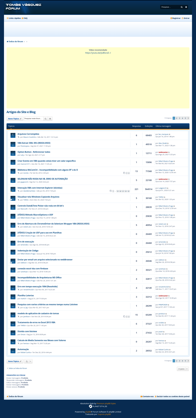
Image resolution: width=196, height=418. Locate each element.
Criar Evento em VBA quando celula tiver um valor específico (47, 160)
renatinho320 (28, 289)
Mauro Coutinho (29, 137)
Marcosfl (24, 209)
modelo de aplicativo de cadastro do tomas (38, 313)
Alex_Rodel (163, 143)
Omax (23, 334)
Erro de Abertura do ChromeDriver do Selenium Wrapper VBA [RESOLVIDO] (53, 223)
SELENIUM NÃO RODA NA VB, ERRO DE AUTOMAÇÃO (43, 178)
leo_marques (164, 134)
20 (120, 191)
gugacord (24, 182)
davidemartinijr (29, 191)
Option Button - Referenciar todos (34, 151)
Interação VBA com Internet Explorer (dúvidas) (40, 187)
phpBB (88, 412)
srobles (161, 322)
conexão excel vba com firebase (33, 268)
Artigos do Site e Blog (21, 112)
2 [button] (176, 118)
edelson (24, 262)
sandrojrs (24, 271)
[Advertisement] (98, 29)
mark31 (24, 298)
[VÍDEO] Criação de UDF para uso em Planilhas (40, 232)
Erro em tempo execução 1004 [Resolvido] (38, 286)
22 (125, 191)
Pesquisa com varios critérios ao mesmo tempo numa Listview (48, 304)
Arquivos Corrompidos (28, 134)
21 (123, 191)
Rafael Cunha (26, 352)
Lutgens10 (163, 188)
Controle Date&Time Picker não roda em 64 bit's (41, 205)
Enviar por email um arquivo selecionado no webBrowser (45, 259)
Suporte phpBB (104, 414)
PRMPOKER (163, 305)
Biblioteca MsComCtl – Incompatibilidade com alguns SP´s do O (48, 169)
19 (117, 191)
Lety (22, 155)
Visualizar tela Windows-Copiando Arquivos (38, 196)
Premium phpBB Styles (106, 403)
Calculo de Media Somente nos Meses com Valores (42, 340)
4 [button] (182, 118)
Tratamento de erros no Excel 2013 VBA (36, 322)
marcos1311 (25, 164)
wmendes (24, 245)
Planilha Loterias (26, 295)
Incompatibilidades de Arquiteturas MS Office (40, 277)
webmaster (163, 152)
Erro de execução (26, 241)
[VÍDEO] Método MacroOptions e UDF (35, 214)
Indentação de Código (28, 250)
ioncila (25, 173)
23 (128, 191)
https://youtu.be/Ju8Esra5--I (98, 52)
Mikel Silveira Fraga (166, 161)
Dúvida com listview (27, 331)
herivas (26, 343)
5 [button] (185, 118)
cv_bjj (25, 307)
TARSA (25, 200)
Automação (23, 349)
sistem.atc (27, 227)
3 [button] (179, 118)
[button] (188, 118)
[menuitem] (24, 18)
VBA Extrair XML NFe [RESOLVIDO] (34, 143)
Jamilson (26, 316)
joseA (161, 331)
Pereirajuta (25, 146)
